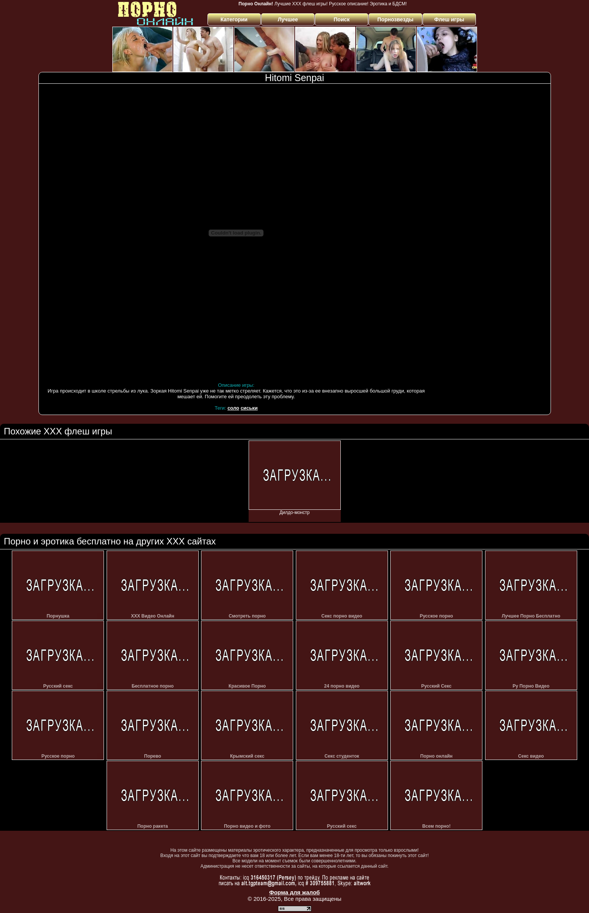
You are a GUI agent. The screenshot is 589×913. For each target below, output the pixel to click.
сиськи (249, 408)
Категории (233, 19)
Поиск (342, 19)
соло (233, 408)
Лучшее (288, 19)
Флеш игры (449, 19)
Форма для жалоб (294, 892)
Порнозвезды (395, 19)
